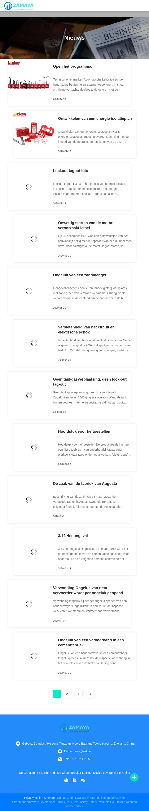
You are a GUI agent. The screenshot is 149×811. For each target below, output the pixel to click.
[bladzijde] (78, 694)
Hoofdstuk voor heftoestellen (84, 431)
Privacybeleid (32, 797)
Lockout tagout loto (70, 171)
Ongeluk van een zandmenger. (80, 275)
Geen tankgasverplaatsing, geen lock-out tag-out (90, 381)
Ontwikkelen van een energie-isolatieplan (95, 118)
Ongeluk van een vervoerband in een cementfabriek (91, 642)
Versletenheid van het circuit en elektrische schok (86, 329)
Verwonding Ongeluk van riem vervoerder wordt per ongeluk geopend (88, 590)
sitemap (49, 797)
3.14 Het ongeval (73, 536)
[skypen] (74, 780)
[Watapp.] (66, 780)
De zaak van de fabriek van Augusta (85, 484)
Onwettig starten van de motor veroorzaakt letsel (85, 225)
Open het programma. (72, 66)
